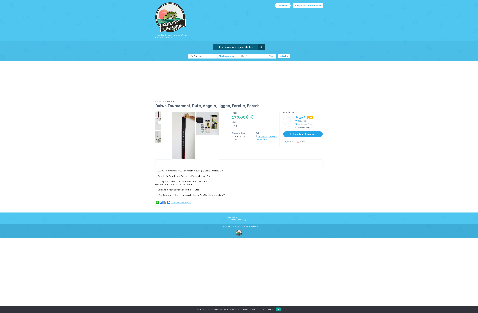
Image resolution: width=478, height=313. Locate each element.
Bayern (273, 142)
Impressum (232, 223)
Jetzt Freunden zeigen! (181, 209)
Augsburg (263, 142)
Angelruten (170, 107)
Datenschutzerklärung (236, 225)
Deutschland (262, 145)
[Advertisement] (239, 84)
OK (278, 309)
